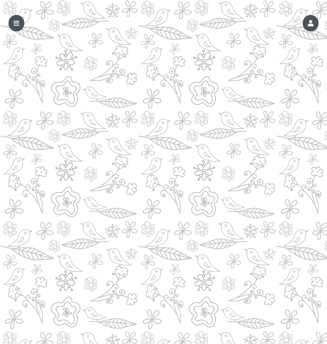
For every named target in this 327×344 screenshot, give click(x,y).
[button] (310, 23)
